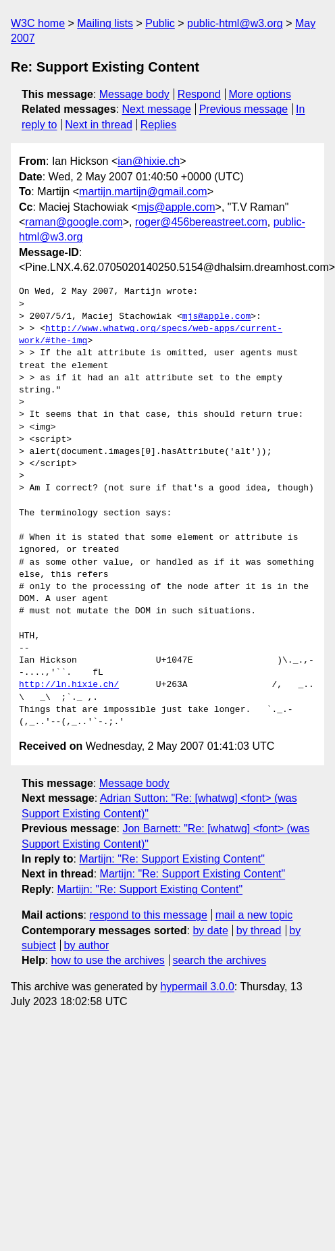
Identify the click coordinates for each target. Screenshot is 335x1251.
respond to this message (148, 915)
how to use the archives (108, 960)
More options (260, 94)
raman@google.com (73, 222)
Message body (134, 94)
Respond (199, 94)
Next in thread (98, 124)
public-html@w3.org (235, 23)
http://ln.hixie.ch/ (69, 685)
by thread (259, 930)
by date (210, 930)
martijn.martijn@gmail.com (143, 191)
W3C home (38, 23)
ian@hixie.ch (149, 161)
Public (160, 23)
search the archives (220, 960)
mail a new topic (254, 915)
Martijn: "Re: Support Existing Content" (172, 859)
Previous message (243, 109)
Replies (158, 124)
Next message (156, 109)
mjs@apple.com (176, 207)
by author (86, 945)
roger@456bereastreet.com (201, 222)
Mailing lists (105, 23)
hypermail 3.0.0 (197, 986)
